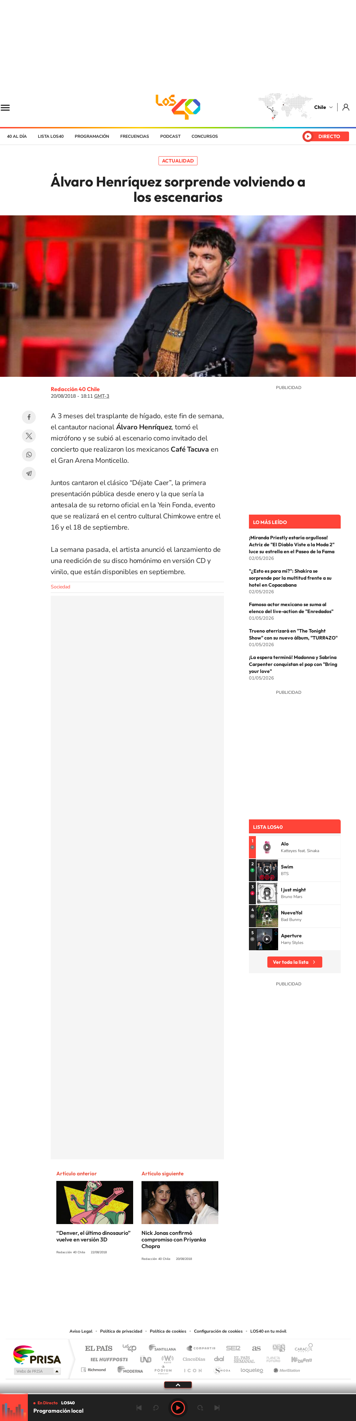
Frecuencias (134, 136)
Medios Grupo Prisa (37, 1371)
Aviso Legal (81, 1331)
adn (276, 1348)
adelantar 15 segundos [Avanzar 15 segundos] (200, 1408)
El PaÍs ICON (193, 1368)
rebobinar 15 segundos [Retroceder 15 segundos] (156, 1408)
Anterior (139, 1408)
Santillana (164, 1348)
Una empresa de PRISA (37, 1354)
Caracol (302, 1348)
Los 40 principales (132, 1348)
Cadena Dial (219, 1357)
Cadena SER (231, 1348)
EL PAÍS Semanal (245, 1357)
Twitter (29, 436)
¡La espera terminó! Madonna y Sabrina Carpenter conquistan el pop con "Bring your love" (293, 664)
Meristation (285, 1368)
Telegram (29, 473)
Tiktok (136, 1284)
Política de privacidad (121, 1331)
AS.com (253, 1348)
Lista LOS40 (51, 136)
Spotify (205, 1284)
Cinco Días (193, 1357)
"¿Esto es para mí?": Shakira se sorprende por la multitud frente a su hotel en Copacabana (290, 578)
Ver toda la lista (290, 962)
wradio (166, 1357)
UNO (146, 1357)
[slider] (178, 1393)
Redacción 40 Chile (75, 389)
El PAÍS (98, 1348)
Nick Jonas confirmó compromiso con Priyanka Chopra (173, 1239)
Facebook (29, 417)
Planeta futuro (270, 1357)
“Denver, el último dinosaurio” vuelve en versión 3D (93, 1236)
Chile (320, 107)
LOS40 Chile (178, 107)
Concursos (205, 136)
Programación (92, 136)
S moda (222, 1368)
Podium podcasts (163, 1368)
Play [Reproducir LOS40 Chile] (178, 1408)
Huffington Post (107, 1357)
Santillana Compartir (201, 1348)
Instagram (150, 1284)
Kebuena (295, 1357)
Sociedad (60, 587)
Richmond (94, 1368)
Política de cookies (168, 1331)
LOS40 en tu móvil (268, 1331)
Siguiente (217, 1408)
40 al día (17, 136)
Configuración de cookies (218, 1331)
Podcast (170, 136)
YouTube (164, 1284)
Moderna (128, 1368)
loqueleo (252, 1368)
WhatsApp (29, 454)
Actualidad (178, 161)
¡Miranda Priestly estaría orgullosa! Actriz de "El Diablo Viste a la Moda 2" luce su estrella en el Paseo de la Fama (291, 544)
